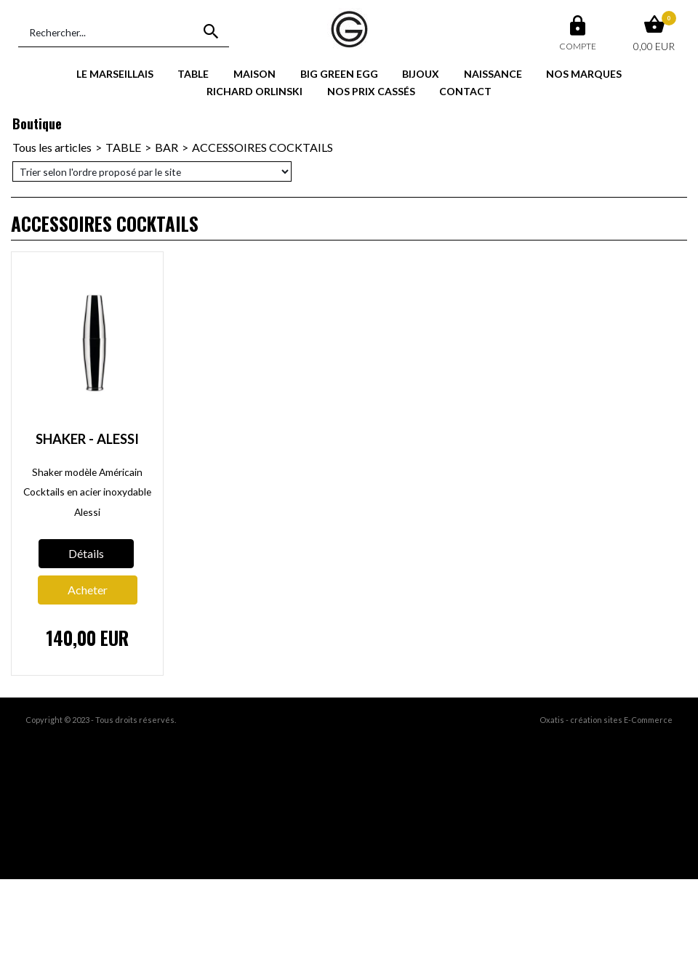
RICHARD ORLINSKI (254, 91)
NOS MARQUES (584, 74)
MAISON (254, 74)
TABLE (193, 74)
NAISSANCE (493, 74)
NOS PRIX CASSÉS (371, 91)
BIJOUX (420, 74)
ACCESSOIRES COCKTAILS (262, 147)
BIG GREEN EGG (339, 74)
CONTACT (465, 91)
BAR (166, 147)
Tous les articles (52, 147)
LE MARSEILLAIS (114, 74)
